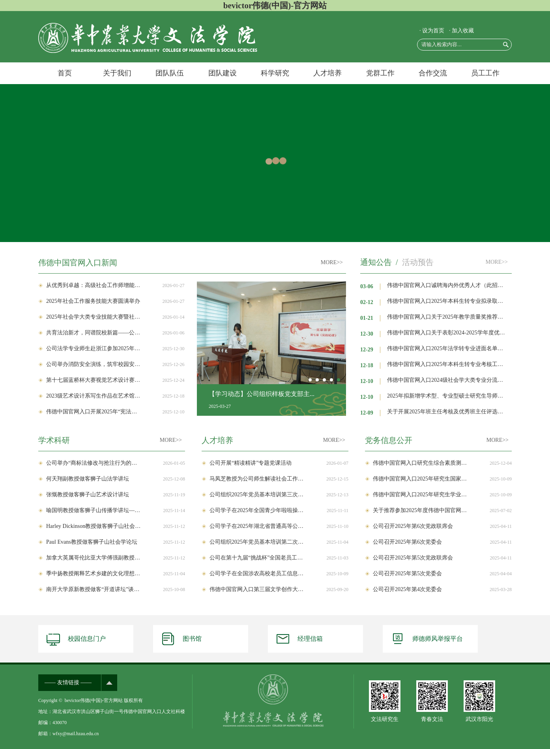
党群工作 (380, 73)
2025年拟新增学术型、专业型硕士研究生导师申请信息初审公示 (447, 396)
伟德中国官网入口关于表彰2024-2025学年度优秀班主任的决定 (447, 333)
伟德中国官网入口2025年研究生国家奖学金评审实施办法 (420, 479)
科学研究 (275, 73)
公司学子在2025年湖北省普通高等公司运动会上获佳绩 (257, 526)
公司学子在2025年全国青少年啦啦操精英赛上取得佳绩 (257, 510)
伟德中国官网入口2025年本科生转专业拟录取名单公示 (447, 301)
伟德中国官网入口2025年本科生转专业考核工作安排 (447, 364)
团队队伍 (169, 73)
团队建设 (222, 73)
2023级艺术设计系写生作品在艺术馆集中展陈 (93, 396)
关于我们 (117, 73)
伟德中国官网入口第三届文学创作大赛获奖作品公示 (257, 589)
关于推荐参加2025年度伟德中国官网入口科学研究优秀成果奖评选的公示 (420, 510)
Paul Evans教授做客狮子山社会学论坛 (91, 542)
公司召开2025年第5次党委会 (407, 573)
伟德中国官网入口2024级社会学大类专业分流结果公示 (447, 380)
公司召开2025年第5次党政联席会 (413, 558)
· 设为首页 (431, 31)
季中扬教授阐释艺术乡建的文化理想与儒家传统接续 (93, 573)
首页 (65, 73)
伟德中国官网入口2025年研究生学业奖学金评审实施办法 (420, 494)
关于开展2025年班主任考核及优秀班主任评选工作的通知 (447, 412)
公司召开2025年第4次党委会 (407, 589)
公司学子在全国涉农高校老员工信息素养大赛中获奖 (257, 573)
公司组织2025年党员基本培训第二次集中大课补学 (257, 542)
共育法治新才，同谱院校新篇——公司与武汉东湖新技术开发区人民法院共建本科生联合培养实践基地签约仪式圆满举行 (93, 333)
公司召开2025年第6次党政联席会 (413, 526)
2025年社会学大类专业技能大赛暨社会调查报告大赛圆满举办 (93, 317)
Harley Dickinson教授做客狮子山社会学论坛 (93, 526)
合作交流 (433, 73)
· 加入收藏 (461, 31)
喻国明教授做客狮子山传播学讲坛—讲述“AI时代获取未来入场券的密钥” (93, 510)
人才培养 (327, 73)
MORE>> (332, 262)
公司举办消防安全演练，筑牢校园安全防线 (93, 364)
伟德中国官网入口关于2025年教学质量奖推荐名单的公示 (447, 317)
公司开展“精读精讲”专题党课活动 (251, 463)
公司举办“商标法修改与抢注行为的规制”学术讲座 (93, 463)
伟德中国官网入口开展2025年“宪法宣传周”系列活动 (93, 412)
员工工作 (485, 73)
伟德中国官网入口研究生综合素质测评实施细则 (420, 463)
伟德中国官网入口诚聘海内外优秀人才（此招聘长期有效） (447, 285)
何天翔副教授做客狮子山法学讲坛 (87, 479)
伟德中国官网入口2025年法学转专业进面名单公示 (447, 348)
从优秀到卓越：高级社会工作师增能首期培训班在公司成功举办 (93, 285)
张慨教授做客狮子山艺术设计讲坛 (87, 494)
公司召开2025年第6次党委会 (407, 542)
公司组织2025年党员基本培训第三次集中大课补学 (257, 494)
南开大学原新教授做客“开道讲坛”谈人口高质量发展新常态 (93, 589)
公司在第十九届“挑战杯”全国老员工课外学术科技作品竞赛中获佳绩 (257, 558)
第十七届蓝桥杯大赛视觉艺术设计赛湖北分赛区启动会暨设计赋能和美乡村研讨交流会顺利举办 (93, 380)
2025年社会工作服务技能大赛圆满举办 (93, 301)
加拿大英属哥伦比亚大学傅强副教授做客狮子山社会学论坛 (93, 558)
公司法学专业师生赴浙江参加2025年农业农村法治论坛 (93, 348)
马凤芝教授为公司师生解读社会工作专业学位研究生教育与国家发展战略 (257, 479)
